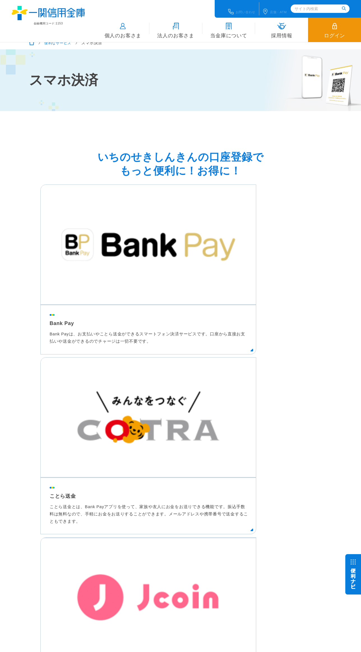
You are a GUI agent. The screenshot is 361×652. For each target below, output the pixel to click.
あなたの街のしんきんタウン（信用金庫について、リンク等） (276, 585)
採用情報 (281, 25)
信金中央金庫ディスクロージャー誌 (40, 621)
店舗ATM (279, 7)
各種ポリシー (122, 575)
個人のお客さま (123, 25)
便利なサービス (58, 43)
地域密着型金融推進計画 (189, 575)
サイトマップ (232, 575)
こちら (67, 608)
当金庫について (228, 25)
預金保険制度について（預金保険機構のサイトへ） (157, 585)
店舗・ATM (251, 544)
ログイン (334, 25)
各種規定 (150, 575)
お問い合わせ (237, 7)
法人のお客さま (175, 25)
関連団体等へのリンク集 (179, 595)
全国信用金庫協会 (126, 595)
